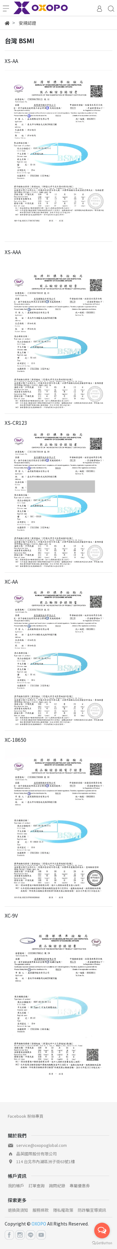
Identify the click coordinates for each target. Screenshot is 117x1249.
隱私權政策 (63, 1210)
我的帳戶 (16, 1186)
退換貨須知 (18, 1210)
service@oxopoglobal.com (41, 1145)
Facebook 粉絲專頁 (25, 1116)
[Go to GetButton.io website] (102, 1243)
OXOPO (39, 1223)
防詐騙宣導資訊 (92, 1210)
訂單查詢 (36, 1186)
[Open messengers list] (102, 1230)
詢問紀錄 (57, 1186)
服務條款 (40, 1210)
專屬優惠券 (80, 1186)
